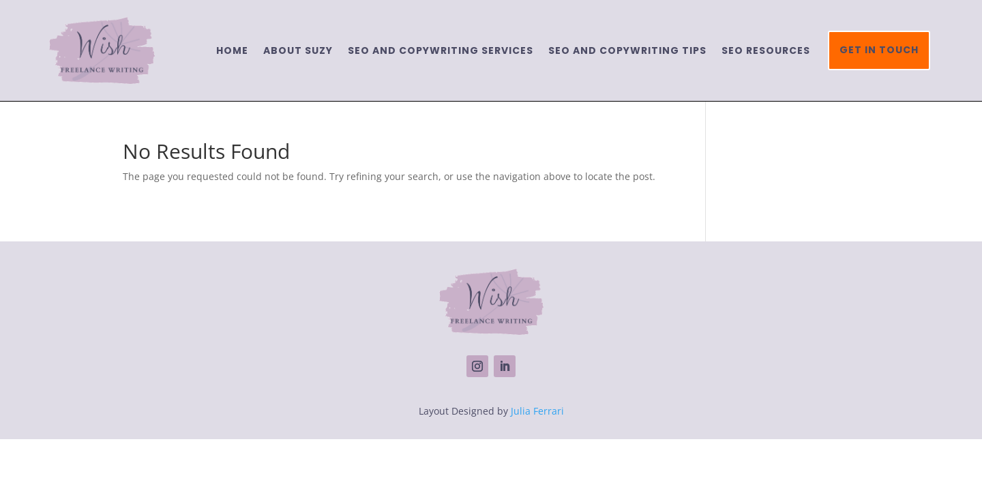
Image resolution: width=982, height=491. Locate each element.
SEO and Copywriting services (440, 50)
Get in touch (879, 50)
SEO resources (765, 50)
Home (232, 50)
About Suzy (298, 50)
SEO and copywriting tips (627, 50)
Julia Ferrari (537, 410)
